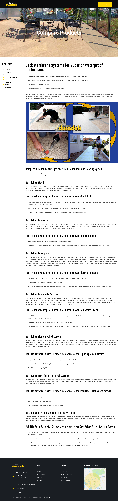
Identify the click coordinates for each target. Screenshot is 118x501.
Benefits (6, 84)
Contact (93, 4)
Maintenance (8, 80)
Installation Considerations (11, 77)
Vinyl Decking (48, 4)
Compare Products (9, 82)
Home (26, 4)
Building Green (8, 87)
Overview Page (7, 72)
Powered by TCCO (47, 497)
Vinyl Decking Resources (64, 4)
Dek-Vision (77, 4)
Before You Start (36, 4)
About (85, 4)
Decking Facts (6, 75)
